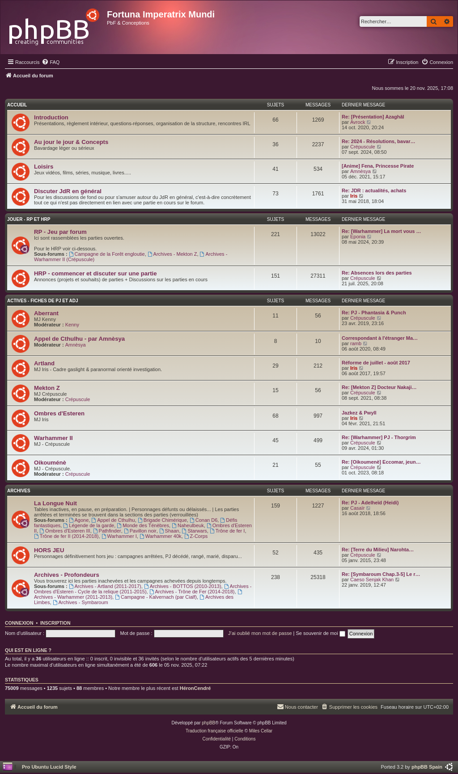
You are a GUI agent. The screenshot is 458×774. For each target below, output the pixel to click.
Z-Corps (196, 536)
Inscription (55, 623)
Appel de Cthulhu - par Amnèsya (79, 338)
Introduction (51, 117)
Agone (79, 520)
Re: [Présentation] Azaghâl (373, 116)
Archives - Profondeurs (66, 574)
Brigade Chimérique (162, 520)
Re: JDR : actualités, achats (374, 190)
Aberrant (46, 313)
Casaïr (357, 508)
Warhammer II (53, 438)
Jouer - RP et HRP (29, 219)
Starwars (194, 530)
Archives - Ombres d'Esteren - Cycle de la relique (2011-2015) (142, 589)
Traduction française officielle (214, 730)
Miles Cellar (260, 730)
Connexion (19, 623)
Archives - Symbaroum (80, 602)
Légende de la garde (88, 525)
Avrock (357, 122)
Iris (354, 196)
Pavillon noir (140, 530)
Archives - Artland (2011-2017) (105, 586)
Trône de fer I (227, 530)
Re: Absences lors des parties (377, 272)
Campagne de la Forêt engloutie (107, 254)
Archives (18, 490)
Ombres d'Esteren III (64, 530)
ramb (355, 343)
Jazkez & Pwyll (359, 412)
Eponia (357, 236)
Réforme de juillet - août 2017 (376, 362)
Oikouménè (50, 462)
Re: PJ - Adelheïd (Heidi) (370, 502)
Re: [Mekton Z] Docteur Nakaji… (379, 387)
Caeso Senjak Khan (372, 579)
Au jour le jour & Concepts (71, 142)
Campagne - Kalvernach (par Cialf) (156, 597)
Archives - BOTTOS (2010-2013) (182, 586)
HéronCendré (195, 688)
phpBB (208, 722)
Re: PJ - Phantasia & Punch (374, 312)
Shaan (169, 530)
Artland (44, 363)
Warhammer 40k (161, 536)
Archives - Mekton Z (172, 254)
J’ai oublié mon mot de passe (260, 633)
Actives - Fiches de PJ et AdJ (42, 300)
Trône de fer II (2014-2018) (66, 536)
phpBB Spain (426, 767)
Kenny (72, 324)
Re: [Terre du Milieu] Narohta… (378, 549)
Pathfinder (107, 530)
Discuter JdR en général (68, 191)
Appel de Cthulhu (113, 520)
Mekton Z (47, 388)
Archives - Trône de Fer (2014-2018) (192, 591)
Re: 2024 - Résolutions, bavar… (378, 141)
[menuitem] (50, 62)
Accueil (17, 104)
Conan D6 (203, 520)
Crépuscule (362, 146)
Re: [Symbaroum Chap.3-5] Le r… (381, 574)
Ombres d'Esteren (59, 413)
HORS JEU (49, 550)
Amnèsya (360, 171)
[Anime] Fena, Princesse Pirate (378, 166)
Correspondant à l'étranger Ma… (380, 338)
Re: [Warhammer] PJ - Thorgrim (379, 437)
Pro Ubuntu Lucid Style (49, 767)
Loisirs (43, 166)
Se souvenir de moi (320, 633)
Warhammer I (119, 536)
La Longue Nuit (55, 503)
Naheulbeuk (188, 525)
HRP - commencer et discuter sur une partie (95, 273)
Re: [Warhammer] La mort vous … (381, 231)
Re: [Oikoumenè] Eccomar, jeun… (381, 462)
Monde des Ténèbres (143, 525)
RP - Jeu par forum (60, 231)
